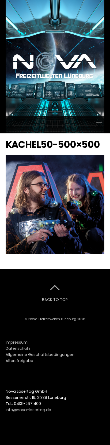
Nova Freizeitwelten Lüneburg (52, 319)
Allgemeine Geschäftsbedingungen (40, 354)
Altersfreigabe (19, 360)
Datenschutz (18, 348)
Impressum (17, 342)
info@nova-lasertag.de (28, 409)
